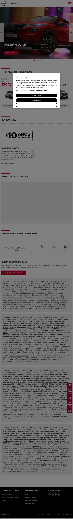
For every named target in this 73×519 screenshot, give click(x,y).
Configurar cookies (36, 105)
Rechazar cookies (36, 100)
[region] (36, 90)
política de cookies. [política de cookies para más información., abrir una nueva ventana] (42, 90)
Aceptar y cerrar (36, 95)
